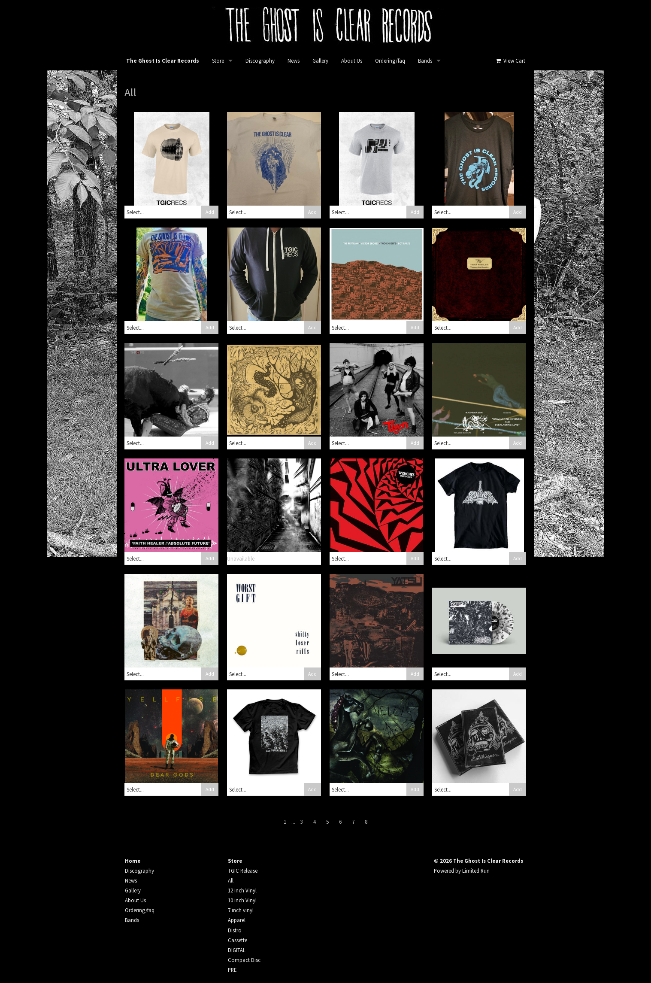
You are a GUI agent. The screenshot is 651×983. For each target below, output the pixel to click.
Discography (260, 60)
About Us (351, 60)
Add (210, 212)
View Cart (510, 60)
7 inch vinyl (241, 910)
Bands (425, 60)
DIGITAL (236, 950)
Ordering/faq (390, 60)
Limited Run (476, 870)
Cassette (237, 940)
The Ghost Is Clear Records (162, 60)
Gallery (320, 60)
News (294, 60)
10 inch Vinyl (242, 900)
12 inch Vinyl (242, 890)
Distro (235, 930)
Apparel (236, 919)
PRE (232, 969)
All (230, 880)
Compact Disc (244, 959)
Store (218, 60)
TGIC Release (242, 870)
